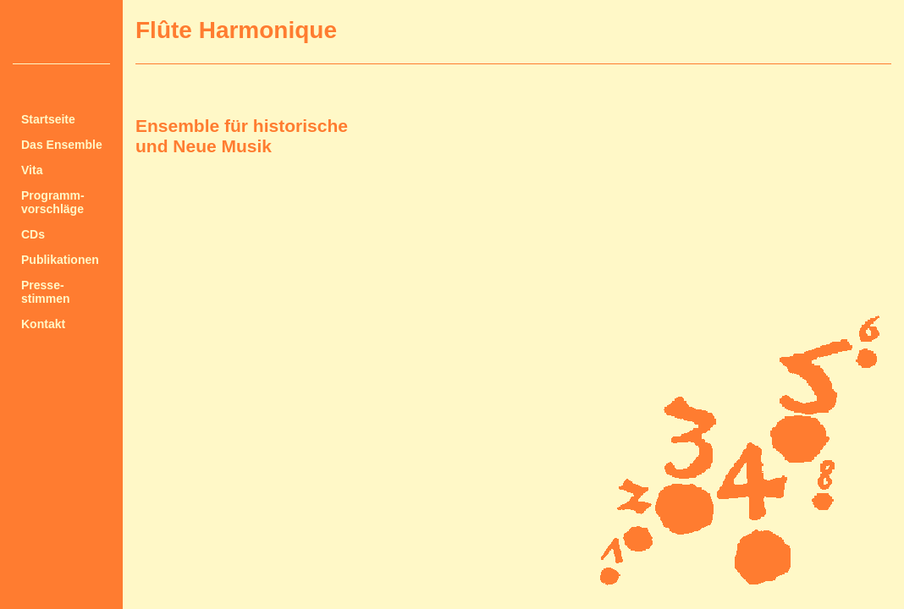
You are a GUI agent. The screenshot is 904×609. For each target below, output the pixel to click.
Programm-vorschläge (53, 202)
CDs (33, 234)
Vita (31, 170)
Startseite (48, 119)
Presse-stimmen (45, 291)
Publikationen (60, 259)
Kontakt (43, 324)
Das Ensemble (61, 144)
